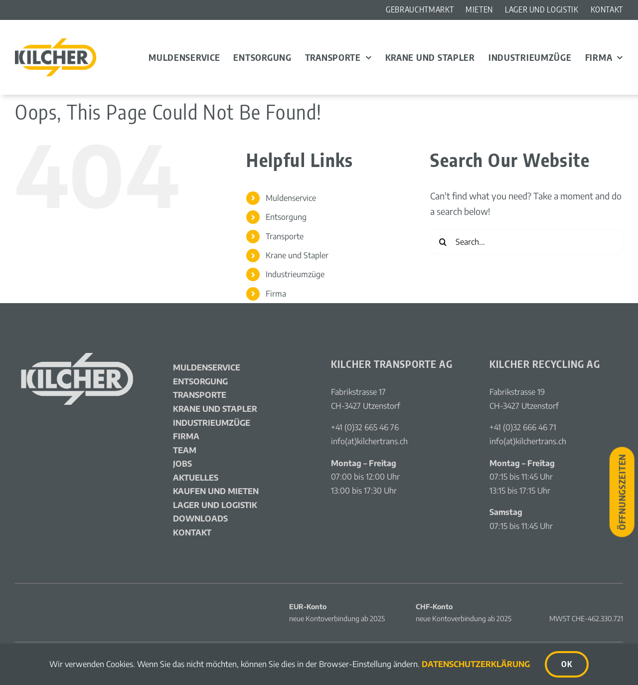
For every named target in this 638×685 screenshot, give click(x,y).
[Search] (442, 241)
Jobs (182, 464)
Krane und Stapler (297, 255)
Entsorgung (286, 217)
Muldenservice (291, 198)
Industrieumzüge (295, 274)
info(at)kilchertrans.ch (369, 441)
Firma (276, 294)
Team (184, 450)
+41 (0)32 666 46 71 (522, 427)
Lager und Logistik (215, 505)
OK (566, 664)
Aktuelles (195, 478)
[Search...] (526, 241)
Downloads (200, 518)
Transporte (285, 236)
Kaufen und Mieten (216, 491)
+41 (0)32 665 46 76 (365, 427)
